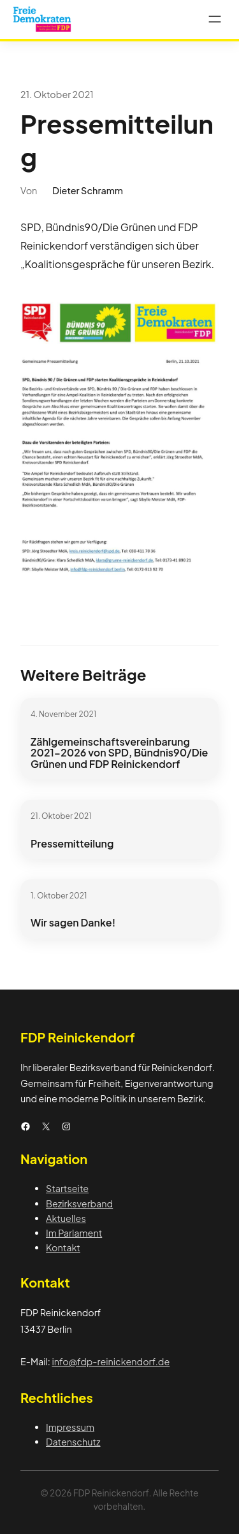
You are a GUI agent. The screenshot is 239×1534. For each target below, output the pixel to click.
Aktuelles (66, 1218)
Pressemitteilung (72, 843)
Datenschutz (73, 1441)
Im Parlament (74, 1233)
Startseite (67, 1188)
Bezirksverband (79, 1203)
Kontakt (63, 1247)
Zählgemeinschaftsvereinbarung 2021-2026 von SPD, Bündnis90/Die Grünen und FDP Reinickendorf (119, 753)
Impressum (70, 1427)
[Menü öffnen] (215, 19)
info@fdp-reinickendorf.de (111, 1361)
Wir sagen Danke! (73, 922)
